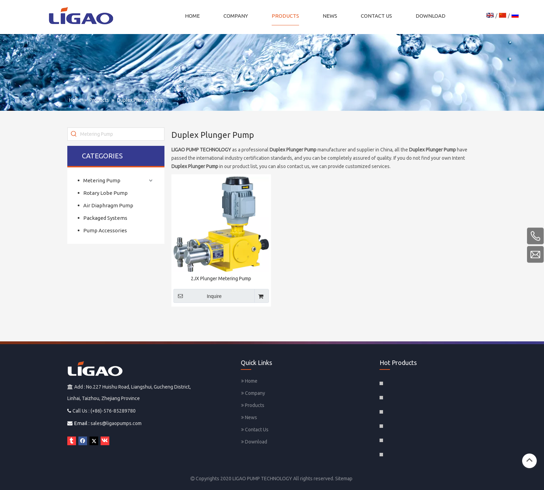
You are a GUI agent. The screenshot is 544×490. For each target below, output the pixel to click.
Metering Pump (101, 180)
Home (249, 381)
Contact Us (255, 429)
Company (253, 393)
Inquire (197, 296)
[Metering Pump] (122, 134)
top (529, 460)
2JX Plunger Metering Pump (221, 278)
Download (254, 442)
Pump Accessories (105, 230)
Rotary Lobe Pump (105, 193)
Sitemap (343, 478)
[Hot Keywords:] (74, 134)
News (249, 417)
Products (252, 405)
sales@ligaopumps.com (116, 423)
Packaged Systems (105, 218)
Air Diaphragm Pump (108, 205)
